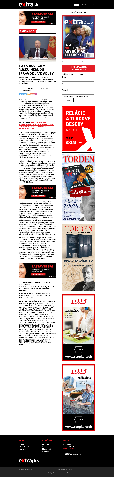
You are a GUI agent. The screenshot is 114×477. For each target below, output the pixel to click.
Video (44, 447)
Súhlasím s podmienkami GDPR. (76, 96)
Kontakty (23, 449)
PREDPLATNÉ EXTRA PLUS (79, 68)
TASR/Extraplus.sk (30, 88)
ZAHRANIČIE (27, 31)
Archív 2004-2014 (70, 447)
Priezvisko (66, 90)
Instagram (45, 451)
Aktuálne (45, 444)
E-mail (65, 77)
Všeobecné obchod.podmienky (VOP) (73, 453)
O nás (22, 444)
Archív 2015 (68, 444)
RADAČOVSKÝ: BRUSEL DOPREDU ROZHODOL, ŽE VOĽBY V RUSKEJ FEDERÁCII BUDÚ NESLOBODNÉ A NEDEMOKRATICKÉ (36, 125)
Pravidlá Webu (25, 447)
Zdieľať (22, 94)
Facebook (47, 449)
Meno (64, 83)
